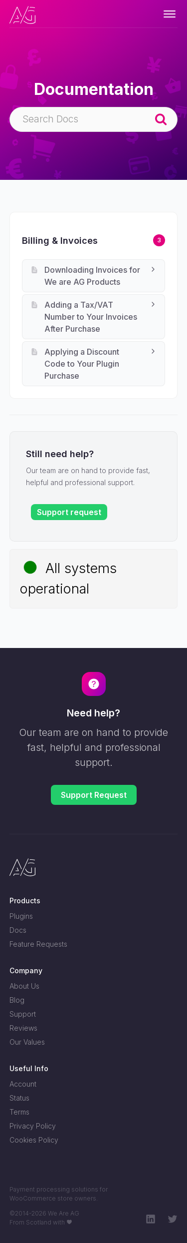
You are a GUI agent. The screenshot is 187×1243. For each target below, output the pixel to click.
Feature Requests (38, 944)
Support (22, 1014)
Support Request (94, 795)
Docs (17, 930)
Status (19, 1098)
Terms (19, 1112)
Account (22, 1084)
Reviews (23, 1028)
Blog (16, 1000)
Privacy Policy (32, 1126)
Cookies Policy (33, 1140)
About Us (24, 986)
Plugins (21, 916)
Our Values (27, 1042)
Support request (69, 512)
